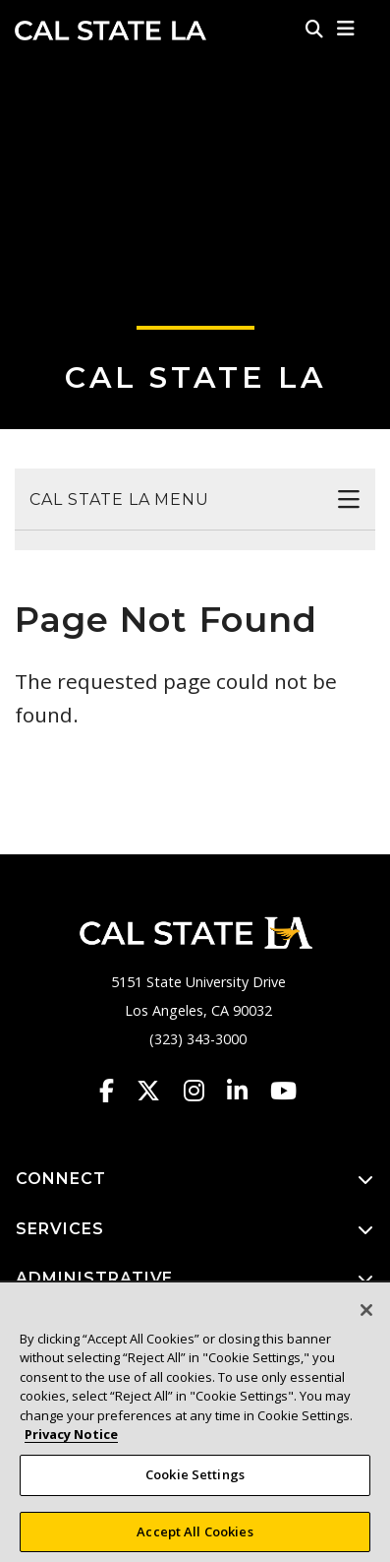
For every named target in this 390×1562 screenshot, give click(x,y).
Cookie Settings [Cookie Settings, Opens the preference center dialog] (195, 1485)
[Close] (366, 1321)
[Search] (314, 28)
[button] (346, 28)
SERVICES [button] (195, 1229)
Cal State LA (110, 30)
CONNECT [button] (195, 1179)
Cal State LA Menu (119, 499)
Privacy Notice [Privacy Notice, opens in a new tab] (71, 1445)
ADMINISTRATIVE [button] (195, 1279)
